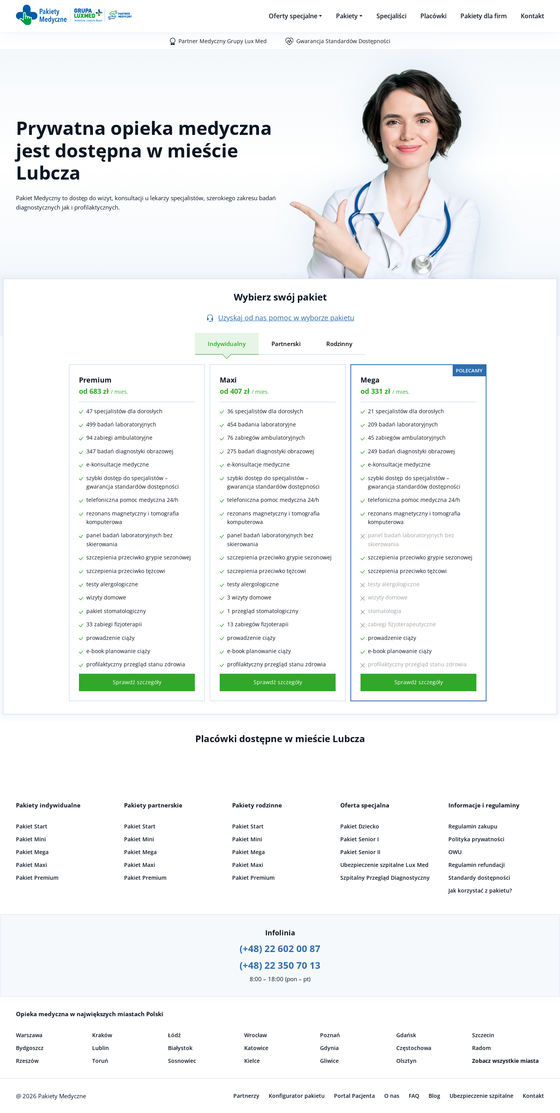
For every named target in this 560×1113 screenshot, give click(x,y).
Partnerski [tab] (286, 344)
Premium (95, 379)
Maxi (228, 379)
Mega (370, 379)
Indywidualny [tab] (227, 344)
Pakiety (347, 16)
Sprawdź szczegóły (137, 682)
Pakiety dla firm (483, 16)
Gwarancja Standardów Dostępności (343, 41)
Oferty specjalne (293, 16)
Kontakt (532, 16)
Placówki (433, 16)
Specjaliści (391, 16)
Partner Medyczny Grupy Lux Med (222, 41)
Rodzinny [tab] (339, 344)
